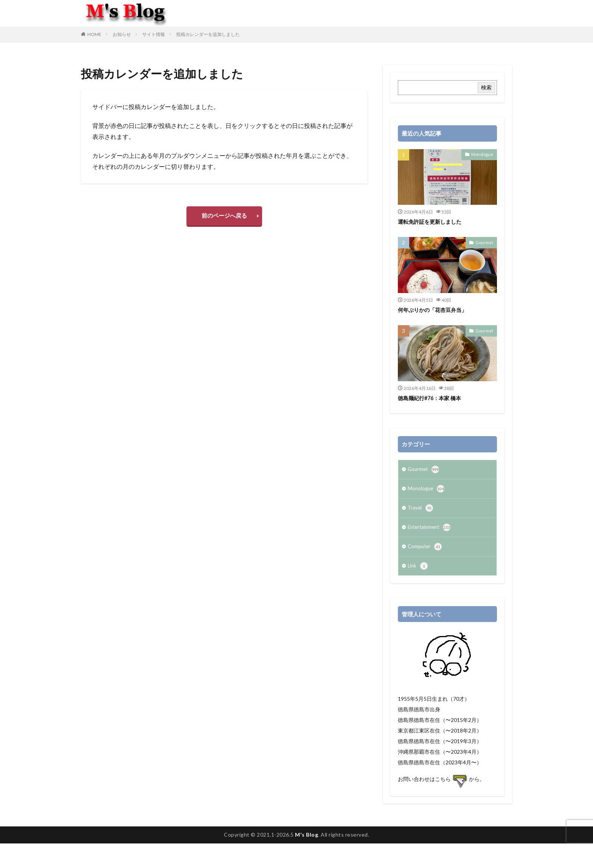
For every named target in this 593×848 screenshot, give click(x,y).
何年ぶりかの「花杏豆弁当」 (435, 309)
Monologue (483, 154)
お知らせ (122, 34)
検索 (486, 87)
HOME (94, 34)
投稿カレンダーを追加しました (208, 34)
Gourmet (485, 242)
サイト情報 (153, 34)
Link (418, 570)
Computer (425, 550)
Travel (421, 510)
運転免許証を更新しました (432, 221)
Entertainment (431, 530)
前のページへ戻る (224, 217)
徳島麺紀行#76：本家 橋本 (432, 397)
